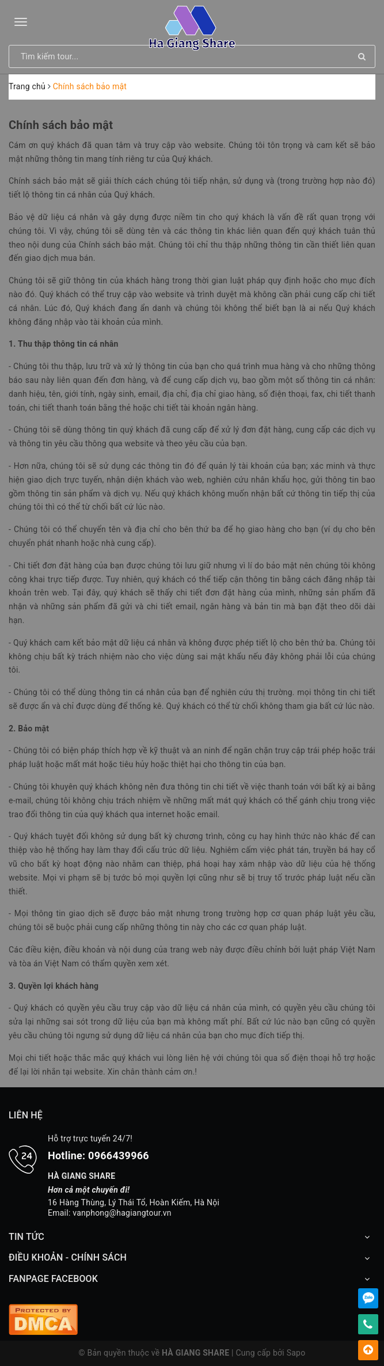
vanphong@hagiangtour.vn (122, 1212)
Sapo (296, 1352)
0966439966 (118, 1155)
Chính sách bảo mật (61, 125)
